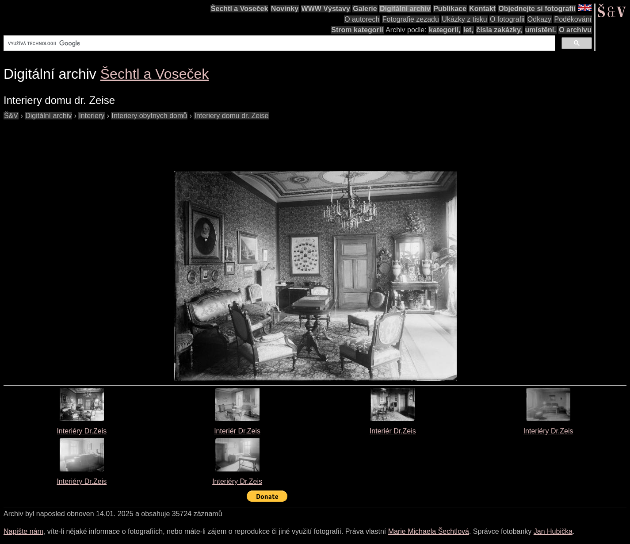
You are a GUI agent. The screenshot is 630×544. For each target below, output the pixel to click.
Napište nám (23, 531)
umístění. (540, 30)
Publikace (449, 8)
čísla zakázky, (499, 30)
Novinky (284, 8)
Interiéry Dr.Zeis (82, 431)
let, (468, 30)
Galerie (365, 8)
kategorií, (444, 30)
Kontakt (482, 8)
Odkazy (539, 19)
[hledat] (278, 43)
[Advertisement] (164, 141)
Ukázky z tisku (464, 19)
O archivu (575, 30)
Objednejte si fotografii (536, 8)
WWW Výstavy (326, 8)
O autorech (361, 19)
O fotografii (507, 19)
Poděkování (573, 19)
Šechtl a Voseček (239, 8)
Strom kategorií (357, 30)
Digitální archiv (405, 8)
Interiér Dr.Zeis (237, 431)
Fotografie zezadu (410, 19)
